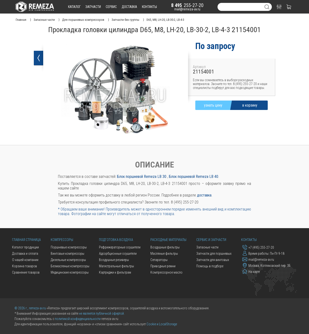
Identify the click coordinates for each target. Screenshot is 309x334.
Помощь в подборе (209, 266)
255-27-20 (187, 5)
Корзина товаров (24, 266)
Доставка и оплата (25, 253)
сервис (111, 7)
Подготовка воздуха (116, 240)
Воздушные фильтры (165, 247)
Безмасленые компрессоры (70, 266)
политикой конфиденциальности (78, 319)
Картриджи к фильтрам (115, 272)
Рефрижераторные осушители (119, 247)
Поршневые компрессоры (69, 247)
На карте (251, 271)
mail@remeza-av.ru (187, 9)
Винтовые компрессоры (67, 253)
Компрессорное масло (166, 272)
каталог (74, 7)
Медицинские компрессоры (70, 272)
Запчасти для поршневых (214, 253)
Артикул (199, 67)
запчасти (93, 7)
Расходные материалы (168, 240)
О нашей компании (25, 260)
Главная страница (26, 240)
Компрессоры (62, 240)
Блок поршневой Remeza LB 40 (193, 176)
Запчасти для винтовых (212, 260)
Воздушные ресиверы (114, 260)
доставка (129, 7)
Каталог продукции (25, 247)
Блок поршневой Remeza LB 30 (141, 176)
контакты (149, 7)
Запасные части (207, 247)
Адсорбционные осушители (118, 253)
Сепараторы (159, 260)
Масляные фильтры (164, 253)
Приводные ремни (163, 266)
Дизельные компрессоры (68, 260)
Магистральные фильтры (116, 266)
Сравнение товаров (26, 272)
